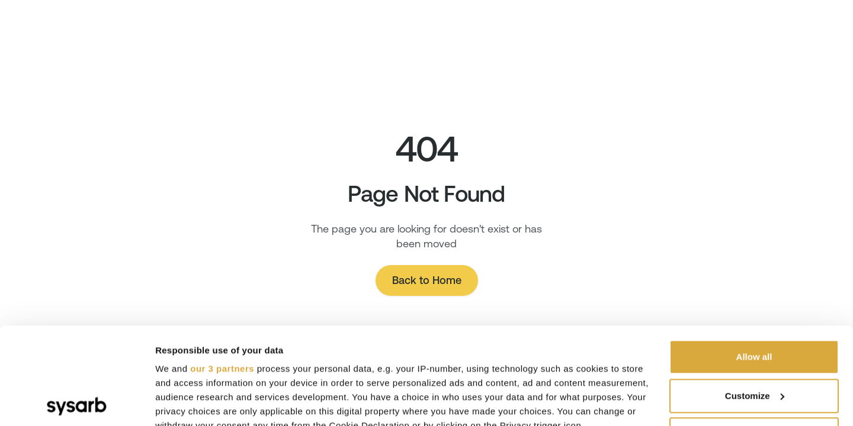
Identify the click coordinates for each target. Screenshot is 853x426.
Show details (182, 403)
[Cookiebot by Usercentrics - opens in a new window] (77, 403)
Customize (754, 299)
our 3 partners (222, 272)
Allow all (754, 260)
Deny (754, 338)
